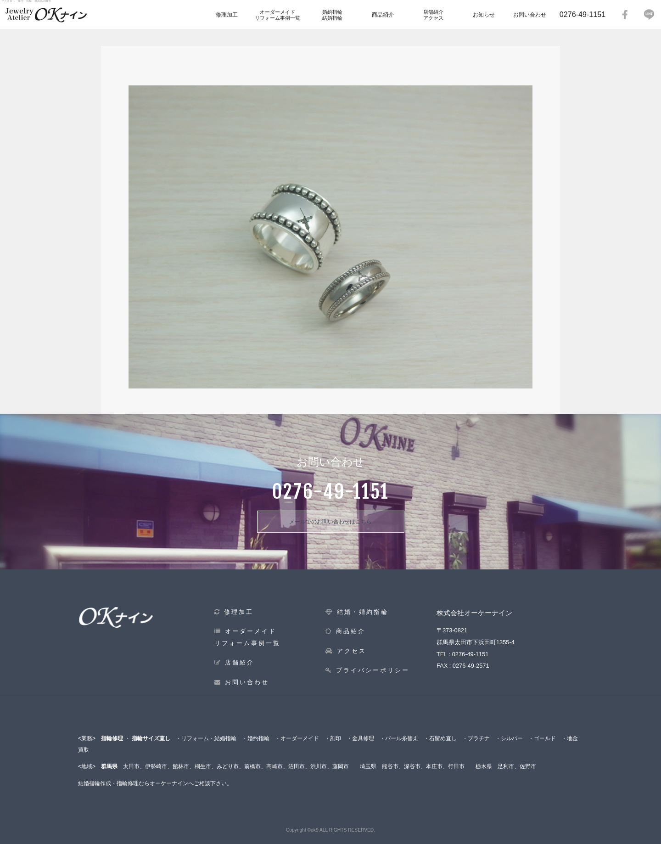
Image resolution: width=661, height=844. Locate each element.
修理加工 (227, 14)
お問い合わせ (529, 14)
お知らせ (484, 14)
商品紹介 (383, 14)
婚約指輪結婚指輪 (332, 15)
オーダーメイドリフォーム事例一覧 (277, 15)
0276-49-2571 (471, 665)
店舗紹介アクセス (433, 15)
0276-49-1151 (582, 14)
